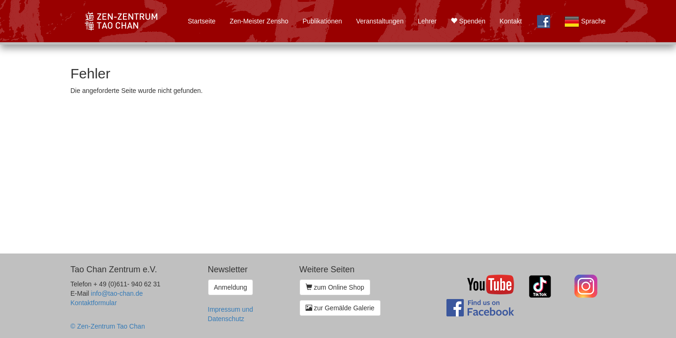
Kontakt (510, 21)
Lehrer (427, 21)
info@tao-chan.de (117, 293)
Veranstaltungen (379, 21)
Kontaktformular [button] (93, 303)
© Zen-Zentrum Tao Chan (107, 326)
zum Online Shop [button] (335, 287)
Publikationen (322, 21)
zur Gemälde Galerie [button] (340, 308)
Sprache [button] (585, 21)
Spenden (468, 21)
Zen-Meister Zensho (259, 21)
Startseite (201, 21)
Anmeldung (230, 287)
